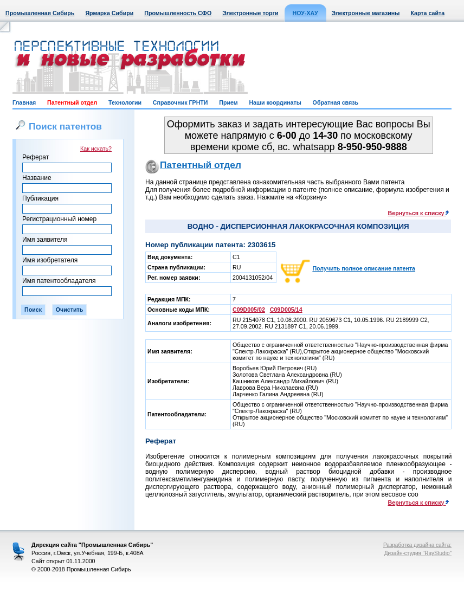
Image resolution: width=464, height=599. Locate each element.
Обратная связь (335, 102)
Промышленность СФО (177, 13)
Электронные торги (250, 13)
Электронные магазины (366, 13)
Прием (228, 102)
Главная (24, 102)
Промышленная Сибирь (39, 13)
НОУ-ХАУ (305, 13)
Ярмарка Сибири (109, 13)
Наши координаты (275, 102)
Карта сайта (427, 13)
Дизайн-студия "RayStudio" (418, 553)
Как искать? (96, 148)
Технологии (124, 102)
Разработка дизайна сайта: (417, 545)
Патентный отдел (72, 102)
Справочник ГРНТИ (180, 102)
